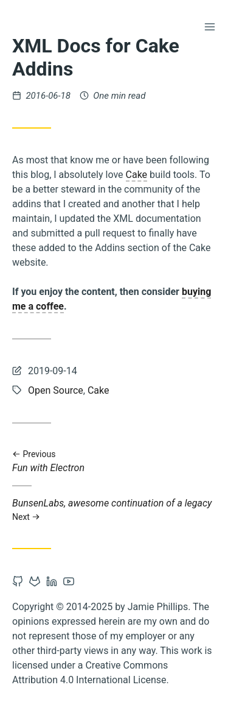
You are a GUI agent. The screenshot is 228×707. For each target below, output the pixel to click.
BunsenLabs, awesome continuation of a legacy (114, 510)
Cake (137, 174)
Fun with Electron (114, 461)
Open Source (55, 390)
